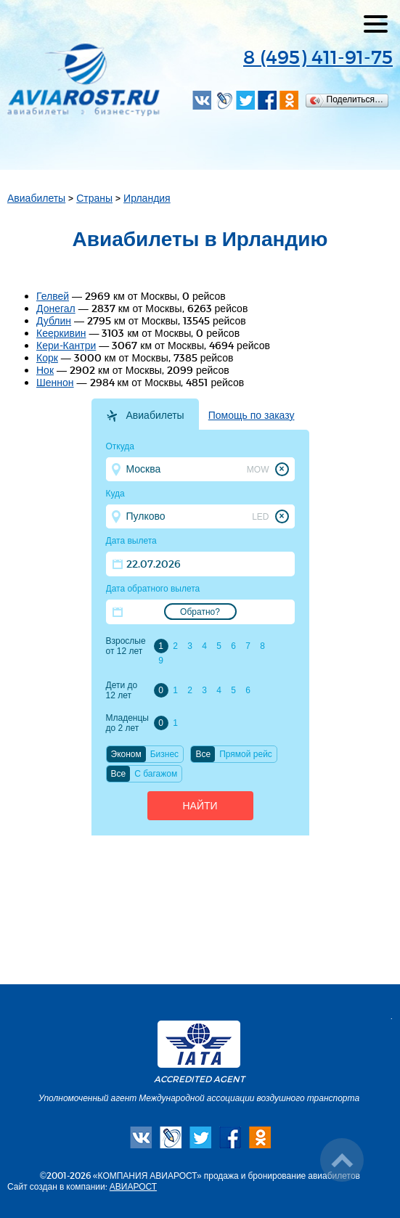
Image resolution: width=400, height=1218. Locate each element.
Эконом (126, 754)
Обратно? (200, 612)
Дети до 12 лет (122, 690)
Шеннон (55, 382)
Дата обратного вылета (153, 589)
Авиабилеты (36, 198)
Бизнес (164, 754)
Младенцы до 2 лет (127, 723)
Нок (45, 370)
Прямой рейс (245, 754)
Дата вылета (131, 541)
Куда (115, 494)
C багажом (155, 774)
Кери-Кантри (66, 345)
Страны (94, 198)
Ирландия (147, 198)
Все (203, 754)
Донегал (55, 308)
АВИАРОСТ (133, 1186)
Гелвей (52, 296)
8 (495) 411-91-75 (318, 56)
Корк (47, 357)
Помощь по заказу (251, 415)
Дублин (53, 320)
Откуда (120, 446)
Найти (199, 806)
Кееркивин (61, 333)
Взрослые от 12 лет (126, 646)
